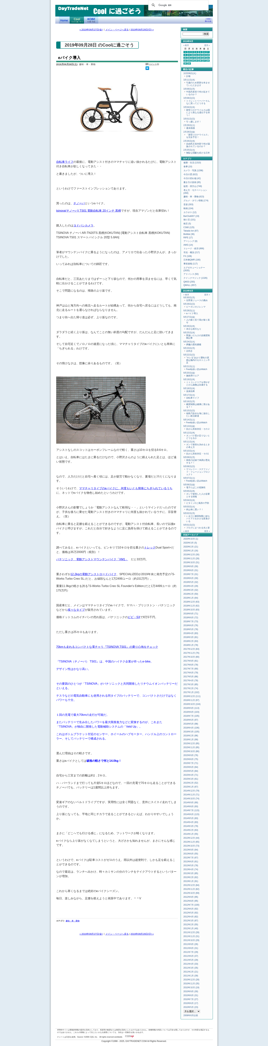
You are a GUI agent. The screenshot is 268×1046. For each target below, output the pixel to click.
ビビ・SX (134, 617)
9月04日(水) (189, 500)
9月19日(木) (189, 379)
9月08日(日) (189, 466)
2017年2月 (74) (191, 688)
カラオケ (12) (190, 212)
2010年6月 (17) (191, 1003)
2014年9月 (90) (191, 802)
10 (193, 55)
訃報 (188, 76)
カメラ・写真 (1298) (193, 170)
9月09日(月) (189, 457)
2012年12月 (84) (191, 885)
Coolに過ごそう (77, 20)
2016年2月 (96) (191, 735)
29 (185, 63)
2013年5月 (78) (191, 865)
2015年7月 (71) (191, 763)
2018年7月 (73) (191, 621)
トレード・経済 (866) (194, 248)
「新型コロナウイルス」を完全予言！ (198, 135)
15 (185, 58)
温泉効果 (190, 391)
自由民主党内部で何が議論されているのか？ (198, 145)
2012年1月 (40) (191, 928)
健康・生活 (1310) (192, 162)
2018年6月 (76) (191, 625)
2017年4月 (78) (191, 680)
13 (204, 55)
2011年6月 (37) (191, 956)
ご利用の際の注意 (208, 20)
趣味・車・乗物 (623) (194, 196)
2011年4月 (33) (191, 964)
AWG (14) (188, 245)
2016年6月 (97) (191, 720)
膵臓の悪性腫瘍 (193, 344)
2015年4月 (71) (191, 775)
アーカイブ (192, 535)
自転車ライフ (64, 161)
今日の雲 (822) (191, 174)
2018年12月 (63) (191, 602)
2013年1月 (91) (191, 881)
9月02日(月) (189, 513)
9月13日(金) (189, 426)
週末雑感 (190, 128)
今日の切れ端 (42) (192, 178)
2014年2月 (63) (191, 830)
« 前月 (186, 45)
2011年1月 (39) (191, 975)
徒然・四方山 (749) (193, 186)
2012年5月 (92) (191, 912)
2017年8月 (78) (191, 665)
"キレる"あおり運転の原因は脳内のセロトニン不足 (198, 360)
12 (200, 55)
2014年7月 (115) (191, 810)
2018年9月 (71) (191, 613)
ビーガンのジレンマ (196, 307)
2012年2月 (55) (191, 924)
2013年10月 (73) (191, 846)
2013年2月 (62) (191, 877)
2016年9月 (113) (191, 708)
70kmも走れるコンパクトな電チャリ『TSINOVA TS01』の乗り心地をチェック (107, 646)
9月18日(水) (189, 388)
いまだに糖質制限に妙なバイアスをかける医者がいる (198, 519)
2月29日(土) (189, 125)
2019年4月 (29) (191, 586)
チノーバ (79, 203)
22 (185, 61)
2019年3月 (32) (191, 590)
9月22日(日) (189, 354)
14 (208, 55)
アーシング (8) (190, 241)
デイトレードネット (64, 20)
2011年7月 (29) (191, 952)
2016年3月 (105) (191, 731)
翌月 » (207, 45)
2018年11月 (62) (191, 605)
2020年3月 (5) (190, 543)
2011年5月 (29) (191, 960)
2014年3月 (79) (191, 826)
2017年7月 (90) (191, 668)
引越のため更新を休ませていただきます (198, 83)
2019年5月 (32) (191, 582)
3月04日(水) (189, 107)
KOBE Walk (91, 20)
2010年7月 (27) (191, 999)
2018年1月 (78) (191, 645)
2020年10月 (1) (191, 539)
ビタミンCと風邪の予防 (197, 503)
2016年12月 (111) (192, 696)
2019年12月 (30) (191, 554)
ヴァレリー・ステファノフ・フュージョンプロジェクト (198, 472)
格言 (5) (187, 223)
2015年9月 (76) (191, 755)
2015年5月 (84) (191, 771)
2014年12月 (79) (191, 790)
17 (193, 58)
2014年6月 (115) (191, 814)
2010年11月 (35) (191, 983)
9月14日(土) (189, 419)
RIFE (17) (188, 237)
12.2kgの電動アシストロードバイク (94, 574)
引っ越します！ (193, 121)
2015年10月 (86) (191, 751)
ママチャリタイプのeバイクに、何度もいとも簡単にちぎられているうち (125, 488)
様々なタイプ (76, 609)
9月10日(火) (189, 451)
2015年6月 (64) (191, 767)
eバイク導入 (69, 57)
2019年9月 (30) (191, 566)
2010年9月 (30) (191, 991)
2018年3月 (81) (191, 637)
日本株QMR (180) (192, 260)
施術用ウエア (192, 375)
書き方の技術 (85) (192, 182)
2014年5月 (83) (191, 818)
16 (189, 58)
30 (189, 63)
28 (208, 61)
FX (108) (188, 256)
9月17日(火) (189, 395)
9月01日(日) (189, 525)
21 (208, 58)
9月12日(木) (189, 432)
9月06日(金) (189, 484)
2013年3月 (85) (191, 873)
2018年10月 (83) (191, 609)
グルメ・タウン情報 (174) (196, 200)
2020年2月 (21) (191, 546)
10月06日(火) (190, 73)
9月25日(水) (189, 332)
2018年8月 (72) (191, 617)
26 (200, 61)
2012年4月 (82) (191, 916)
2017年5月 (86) (191, 676)
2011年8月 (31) (191, 948)
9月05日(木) (189, 491)
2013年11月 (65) (191, 842)
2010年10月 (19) (191, 987)
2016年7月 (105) (191, 716)
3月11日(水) (189, 80)
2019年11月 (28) (191, 558)
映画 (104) (188, 208)
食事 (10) (188, 166)
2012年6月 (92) (191, 909)
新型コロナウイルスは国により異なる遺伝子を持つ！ (198, 112)
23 (189, 61)
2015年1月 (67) (191, 787)
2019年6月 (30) (191, 578)
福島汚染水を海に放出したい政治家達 (198, 414)
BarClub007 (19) (191, 216)
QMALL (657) (190, 285)
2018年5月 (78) (191, 629)
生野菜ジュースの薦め (197, 300)
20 (204, 58)
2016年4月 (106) (191, 727)
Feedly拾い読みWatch (196, 369)
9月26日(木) (189, 326)
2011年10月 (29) (191, 940)
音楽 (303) (188, 204)
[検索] (177, 5)
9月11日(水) (189, 441)
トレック (150, 547)
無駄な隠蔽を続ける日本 (198, 153)
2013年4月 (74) (191, 869)
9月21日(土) (189, 366)
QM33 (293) (189, 282)
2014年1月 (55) (191, 834)
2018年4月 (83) (191, 633)
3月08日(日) (189, 98)
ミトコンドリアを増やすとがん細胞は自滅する (198, 383)
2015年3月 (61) (191, 779)
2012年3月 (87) (191, 920)
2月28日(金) (189, 132)
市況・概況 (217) (192, 252)
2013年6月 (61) (191, 861)
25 (196, 61)
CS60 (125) (189, 227)
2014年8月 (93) (191, 806)
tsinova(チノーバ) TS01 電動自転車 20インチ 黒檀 (88, 210)
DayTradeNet (73, 9)
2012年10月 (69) (191, 893)
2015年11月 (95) (191, 747)
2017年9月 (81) (191, 661)
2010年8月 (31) (191, 995)
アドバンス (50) (191, 274)
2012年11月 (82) (191, 889)
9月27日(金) (189, 317)
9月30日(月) (189, 297)
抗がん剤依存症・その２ (198, 429)
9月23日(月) (189, 348)
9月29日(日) (189, 304)
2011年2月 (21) (191, 972)
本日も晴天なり (193, 329)
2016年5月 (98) (191, 724)
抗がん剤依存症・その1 (197, 453)
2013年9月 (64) (191, 849)
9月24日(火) (189, 341)
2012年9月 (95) (191, 897)
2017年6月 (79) (191, 672)
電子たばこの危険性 (196, 487)
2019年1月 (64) (191, 598)
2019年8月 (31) (191, 570)
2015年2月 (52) (191, 783)
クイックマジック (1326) (195, 278)
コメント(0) (154, 64)
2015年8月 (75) (191, 759)
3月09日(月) (189, 89)
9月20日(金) (189, 373)
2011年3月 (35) (191, 968)
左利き (189, 351)
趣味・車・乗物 (72, 921)
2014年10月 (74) (191, 798)
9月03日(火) (189, 506)
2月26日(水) (189, 141)
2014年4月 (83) (191, 822)
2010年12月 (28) (191, 979)
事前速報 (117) (191, 263)
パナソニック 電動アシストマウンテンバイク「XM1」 (92, 559)
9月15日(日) (189, 410)
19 (200, 58)
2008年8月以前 (191, 1015)
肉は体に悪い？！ (194, 509)
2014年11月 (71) (191, 794)
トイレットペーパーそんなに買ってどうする (198, 102)
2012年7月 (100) (191, 905)
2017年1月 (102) (191, 692)
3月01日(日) (189, 119)
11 (196, 55)
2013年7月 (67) (191, 857)
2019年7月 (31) (191, 574)
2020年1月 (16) (191, 550)
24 (193, 61)
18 (196, 58)
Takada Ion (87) (191, 231)
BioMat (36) (189, 234)
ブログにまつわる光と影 (198, 527)
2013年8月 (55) (191, 853)
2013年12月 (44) (191, 838)
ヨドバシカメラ (83, 225)
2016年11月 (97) (191, 700)
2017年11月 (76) (191, 653)
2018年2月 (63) (191, 641)
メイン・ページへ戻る (117, 29)
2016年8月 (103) (191, 712)
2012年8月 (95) (191, 901)
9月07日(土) (189, 478)
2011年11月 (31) (191, 936)
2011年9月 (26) (191, 944)
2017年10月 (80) (191, 657)
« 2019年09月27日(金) (91, 29)
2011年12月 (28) (191, 932)
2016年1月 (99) (191, 739)
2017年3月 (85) (191, 684)
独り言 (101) (189, 219)
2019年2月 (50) (191, 594)
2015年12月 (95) (191, 743)
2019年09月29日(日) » (142, 29)
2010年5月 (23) (191, 1007)
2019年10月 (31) (191, 562)
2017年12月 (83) (191, 649)
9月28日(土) (189, 310)
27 (204, 61)
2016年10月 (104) (192, 704)
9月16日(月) (189, 401)
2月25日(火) (189, 150)
